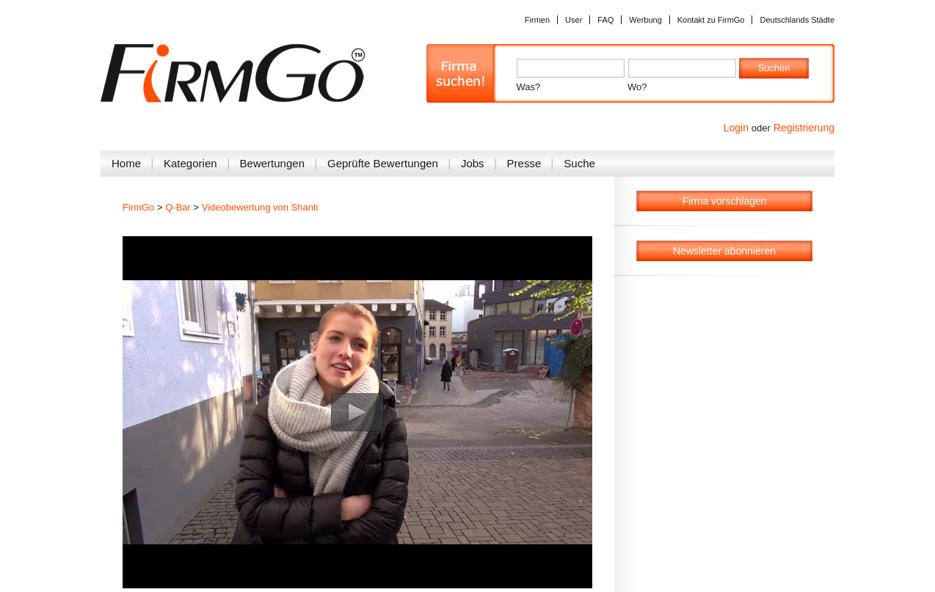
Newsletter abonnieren (724, 251)
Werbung (645, 19)
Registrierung (804, 128)
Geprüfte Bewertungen (382, 163)
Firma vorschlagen (724, 201)
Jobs (472, 163)
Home (126, 163)
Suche (579, 163)
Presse (524, 163)
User (573, 19)
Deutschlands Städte (797, 19)
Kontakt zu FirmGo (711, 19)
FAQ (605, 19)
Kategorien (190, 163)
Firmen (537, 19)
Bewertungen (272, 163)
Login (736, 128)
